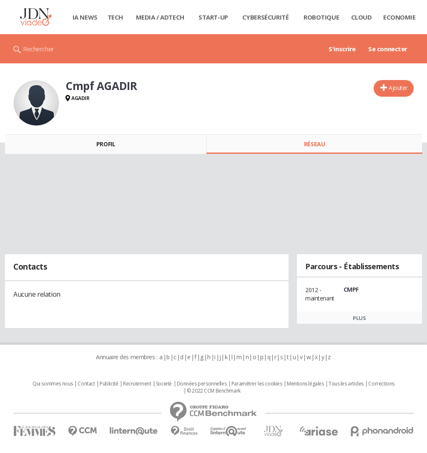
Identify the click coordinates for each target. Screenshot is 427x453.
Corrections (381, 384)
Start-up (213, 17)
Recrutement (137, 384)
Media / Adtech (160, 17)
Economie (399, 17)
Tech (115, 17)
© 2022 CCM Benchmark (214, 391)
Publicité (109, 384)
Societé (164, 384)
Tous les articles (346, 384)
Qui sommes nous (53, 384)
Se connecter (387, 49)
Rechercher (38, 49)
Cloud (361, 17)
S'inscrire (342, 49)
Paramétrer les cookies (256, 384)
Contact (86, 384)
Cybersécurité (265, 17)
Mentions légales (305, 384)
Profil (105, 144)
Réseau (314, 144)
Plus (359, 318)
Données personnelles (202, 384)
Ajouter (398, 88)
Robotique (321, 17)
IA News (85, 17)
